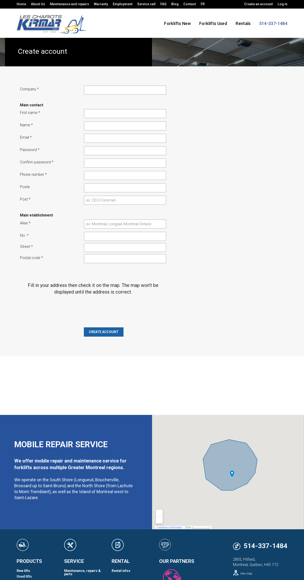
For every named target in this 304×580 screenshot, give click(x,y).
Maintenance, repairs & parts (82, 572)
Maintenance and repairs (69, 4)
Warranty (101, 4)
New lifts (23, 571)
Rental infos (121, 571)
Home (21, 4)
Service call (146, 4)
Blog (175, 4)
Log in (282, 4)
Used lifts (24, 576)
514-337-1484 (265, 546)
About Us (38, 4)
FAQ (163, 4)
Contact (189, 4)
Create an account (258, 4)
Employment (123, 4)
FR (203, 4)
